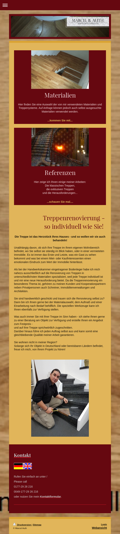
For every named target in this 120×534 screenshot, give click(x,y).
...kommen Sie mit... (60, 120)
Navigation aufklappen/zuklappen (60, 5)
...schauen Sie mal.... (60, 201)
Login (104, 524)
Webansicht (99, 527)
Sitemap (37, 525)
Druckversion (22, 525)
